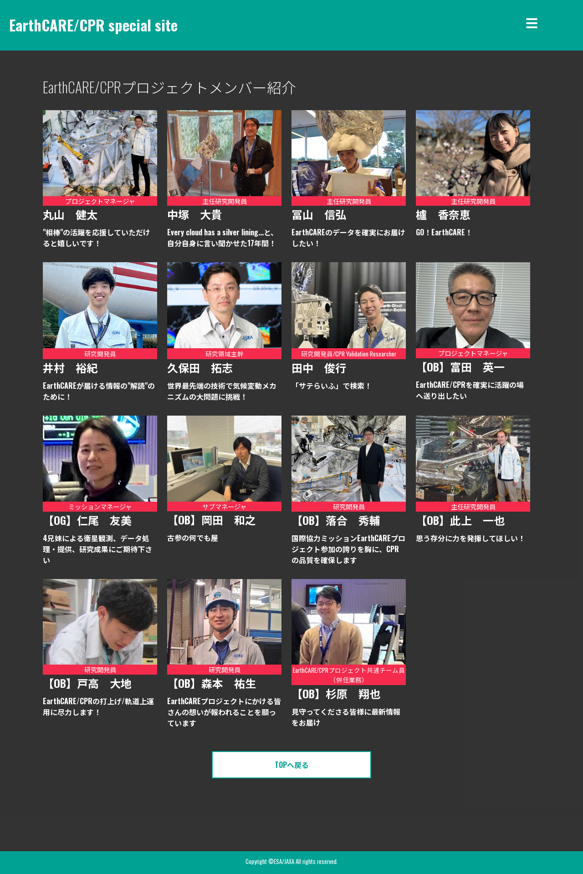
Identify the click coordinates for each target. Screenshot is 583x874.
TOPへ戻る (292, 764)
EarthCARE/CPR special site (93, 25)
